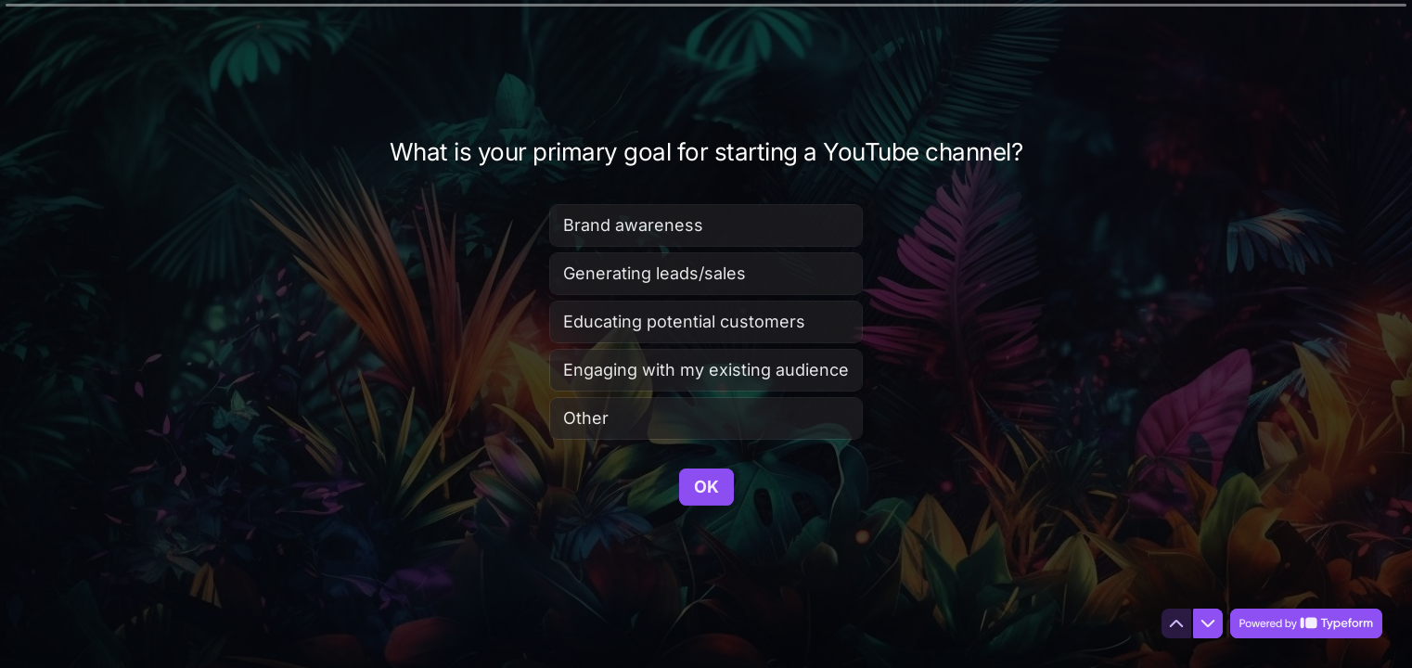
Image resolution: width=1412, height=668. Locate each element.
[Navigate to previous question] (1176, 623)
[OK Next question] (706, 486)
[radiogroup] (706, 321)
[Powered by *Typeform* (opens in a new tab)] (1306, 623)
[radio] (706, 224)
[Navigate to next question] (1208, 623)
